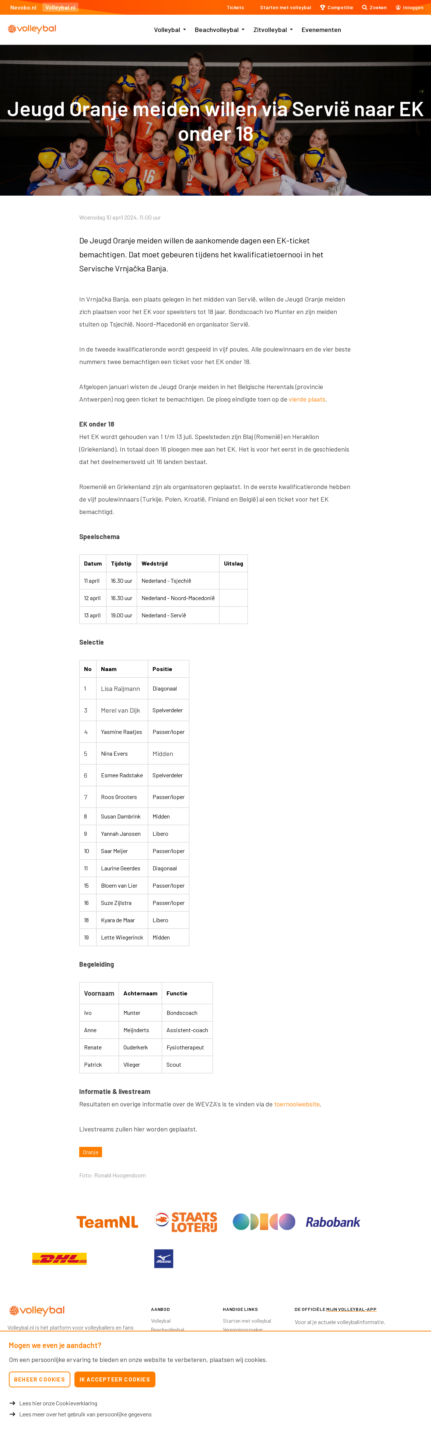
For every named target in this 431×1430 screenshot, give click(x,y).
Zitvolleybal (270, 29)
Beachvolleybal (217, 29)
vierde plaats (307, 399)
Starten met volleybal (247, 1320)
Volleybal (167, 29)
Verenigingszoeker (243, 1329)
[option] (59, 1258)
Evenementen (321, 29)
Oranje (90, 1151)
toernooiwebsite (297, 1104)
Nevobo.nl (23, 7)
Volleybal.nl (60, 7)
